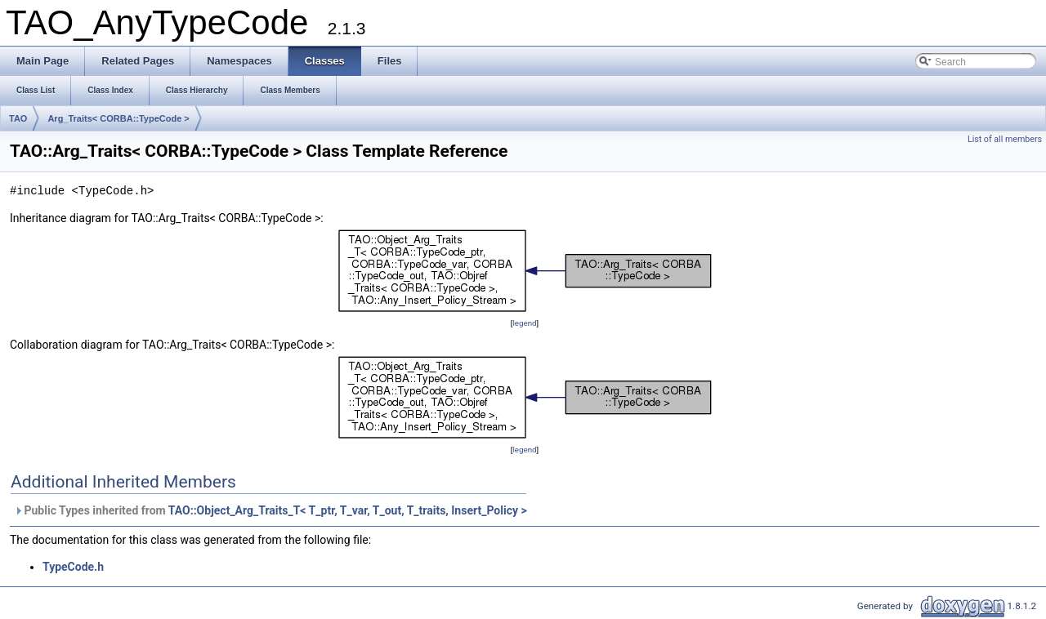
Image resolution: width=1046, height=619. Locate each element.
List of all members (1005, 139)
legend (524, 322)
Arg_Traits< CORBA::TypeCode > (118, 118)
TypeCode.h (73, 566)
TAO (18, 118)
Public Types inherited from (270, 510)
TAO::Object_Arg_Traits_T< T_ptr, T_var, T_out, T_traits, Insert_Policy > (347, 510)
